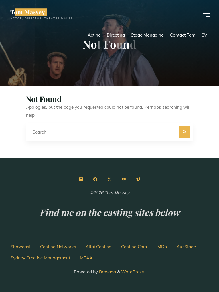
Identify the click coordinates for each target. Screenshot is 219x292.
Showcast (21, 246)
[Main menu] (205, 14)
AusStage (186, 246)
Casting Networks (58, 246)
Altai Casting (98, 246)
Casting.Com (134, 246)
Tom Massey (27, 12)
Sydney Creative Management (40, 258)
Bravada (107, 272)
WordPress (132, 272)
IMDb (161, 246)
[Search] (184, 132)
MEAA (86, 258)
